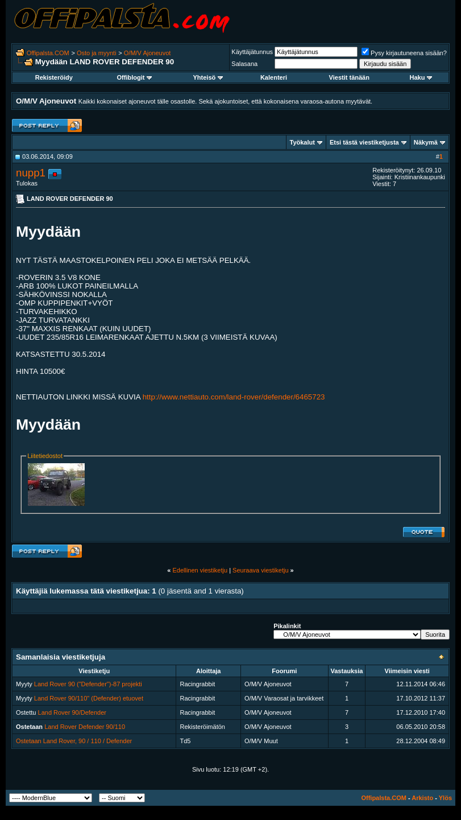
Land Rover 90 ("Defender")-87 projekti (88, 684)
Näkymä (426, 142)
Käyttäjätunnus (252, 51)
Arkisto (422, 797)
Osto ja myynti (97, 53)
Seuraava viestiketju (260, 570)
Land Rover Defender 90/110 (84, 726)
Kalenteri (273, 77)
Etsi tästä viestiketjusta (364, 142)
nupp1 (30, 173)
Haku (421, 77)
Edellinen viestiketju (199, 570)
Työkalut (302, 142)
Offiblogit (134, 77)
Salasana (244, 63)
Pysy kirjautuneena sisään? (404, 53)
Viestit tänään (349, 77)
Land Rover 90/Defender (72, 712)
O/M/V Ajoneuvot (147, 53)
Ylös (445, 797)
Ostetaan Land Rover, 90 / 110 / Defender (74, 740)
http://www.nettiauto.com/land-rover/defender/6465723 (234, 397)
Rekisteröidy (54, 77)
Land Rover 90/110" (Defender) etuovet (88, 698)
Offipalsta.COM (48, 53)
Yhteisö (208, 77)
